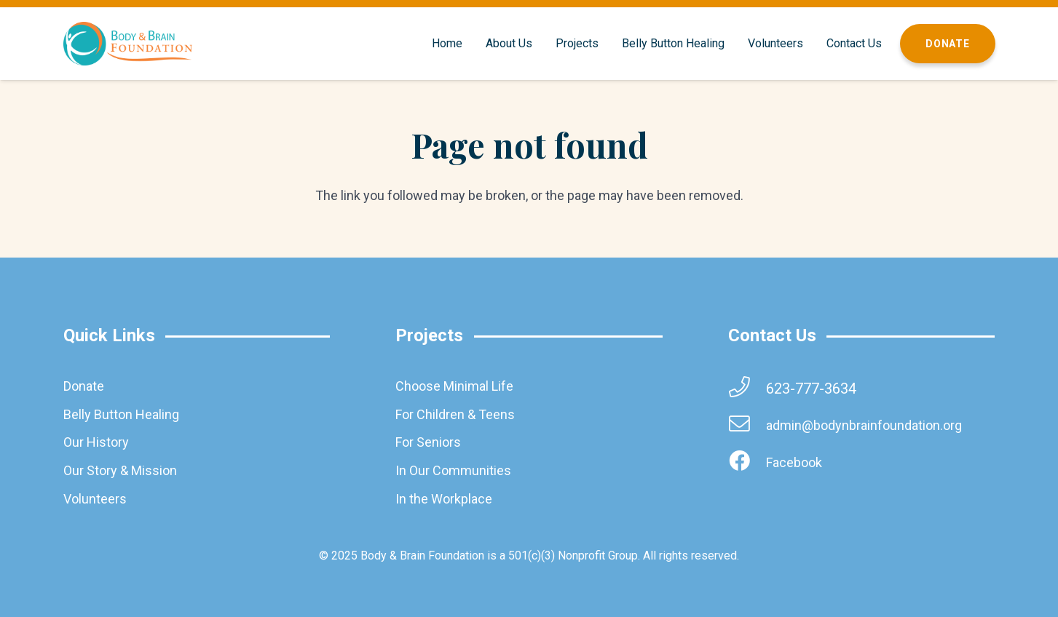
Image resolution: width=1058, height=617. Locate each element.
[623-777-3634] (747, 388)
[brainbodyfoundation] (128, 43)
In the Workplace (443, 498)
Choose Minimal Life (454, 386)
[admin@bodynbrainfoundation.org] (747, 425)
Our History (96, 442)
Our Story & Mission (120, 470)
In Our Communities (453, 470)
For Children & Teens (455, 414)
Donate (83, 386)
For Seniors (428, 442)
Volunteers (95, 498)
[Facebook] (747, 462)
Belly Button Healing (121, 414)
